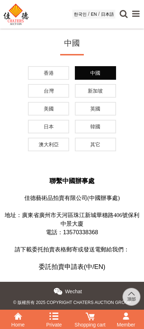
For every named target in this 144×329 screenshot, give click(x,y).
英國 (95, 109)
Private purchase (54, 315)
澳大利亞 (49, 144)
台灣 (49, 91)
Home (18, 315)
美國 (49, 109)
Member (126, 315)
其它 (95, 144)
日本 (49, 126)
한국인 (80, 14)
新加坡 (95, 91)
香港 (49, 73)
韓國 (95, 126)
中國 (95, 73)
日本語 (107, 14)
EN (94, 14)
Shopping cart (90, 315)
